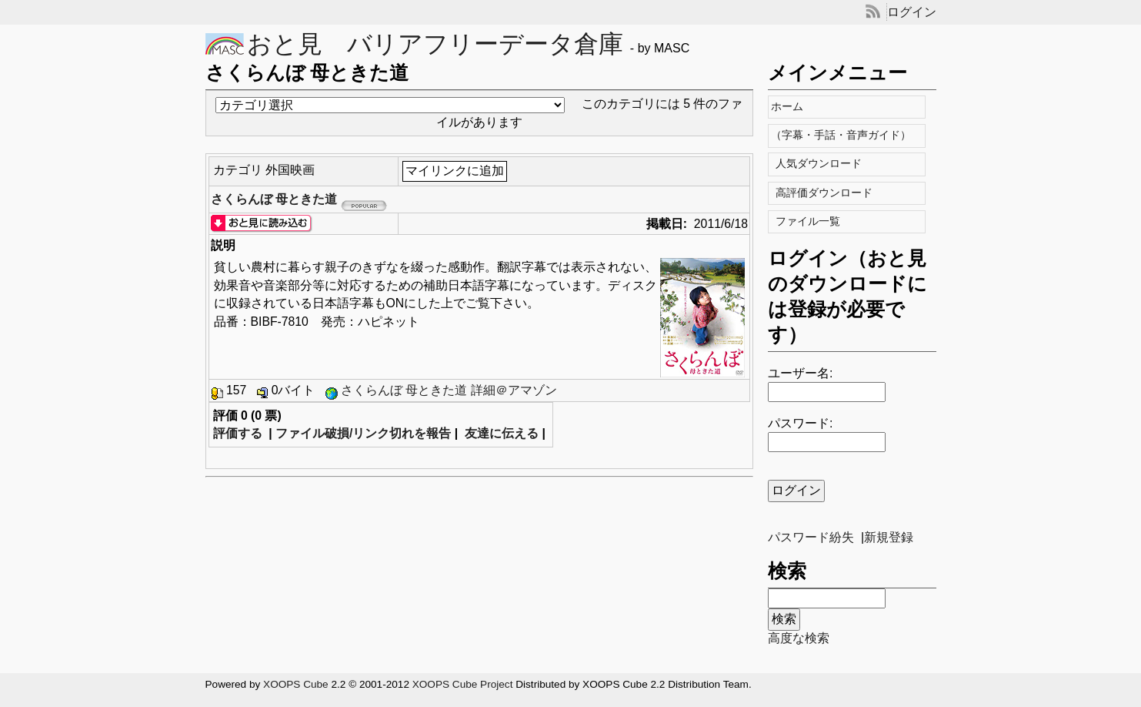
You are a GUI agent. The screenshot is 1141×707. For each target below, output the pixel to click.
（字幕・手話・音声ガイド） (845, 135)
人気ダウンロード (820, 163)
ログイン (911, 11)
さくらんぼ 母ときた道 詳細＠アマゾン (449, 390)
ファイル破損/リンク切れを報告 (363, 433)
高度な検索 (798, 638)
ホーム (791, 106)
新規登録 (888, 537)
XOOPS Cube (296, 684)
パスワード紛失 (811, 537)
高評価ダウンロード (825, 193)
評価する (237, 433)
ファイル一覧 (809, 221)
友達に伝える (502, 433)
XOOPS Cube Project (462, 684)
